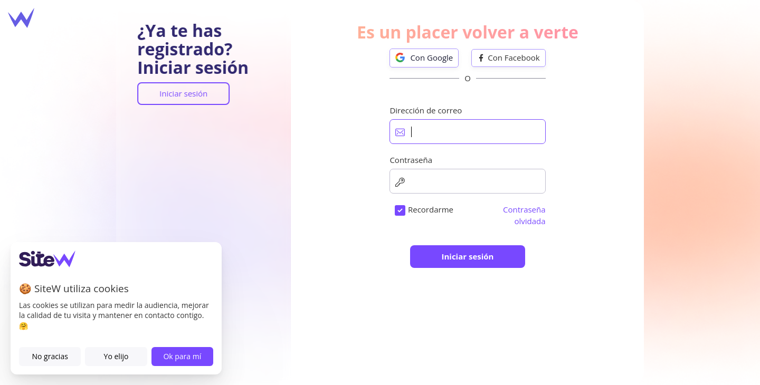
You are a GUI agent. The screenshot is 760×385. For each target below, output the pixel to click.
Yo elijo (116, 356)
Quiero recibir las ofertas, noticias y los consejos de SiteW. (464, 267)
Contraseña (378, 186)
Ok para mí (182, 356)
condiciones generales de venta (468, 235)
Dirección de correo (393, 137)
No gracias (50, 356)
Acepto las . (449, 235)
